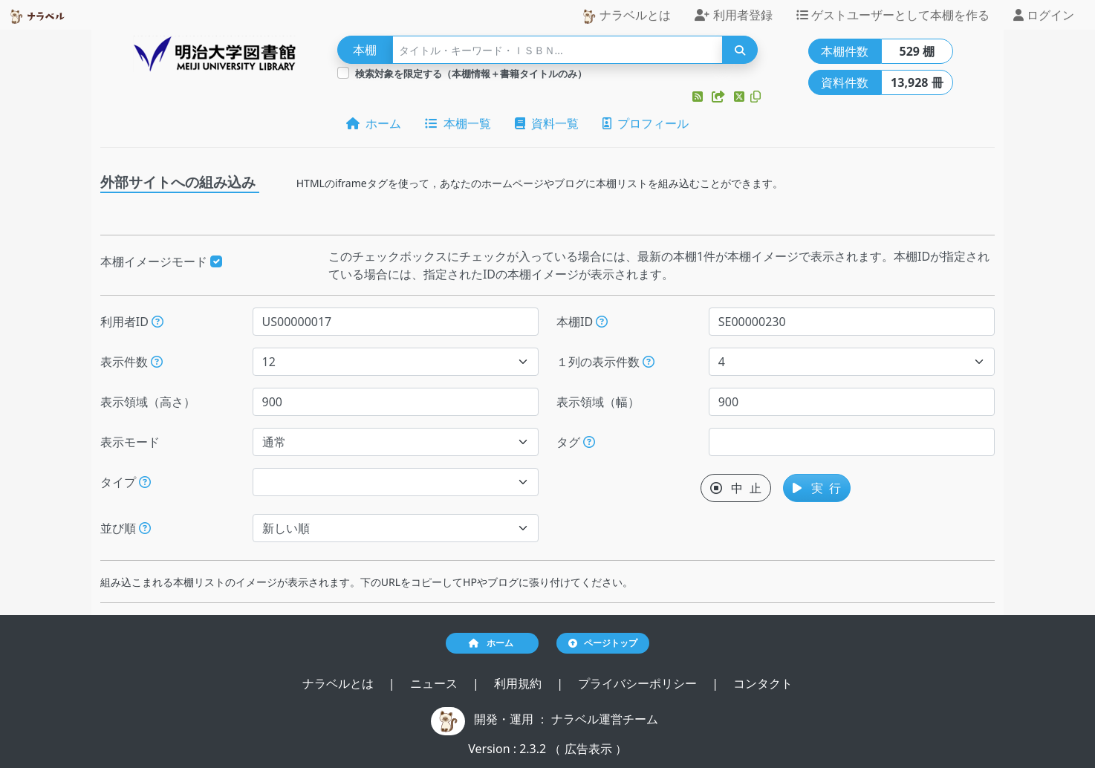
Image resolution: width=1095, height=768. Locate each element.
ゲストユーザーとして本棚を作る (893, 15)
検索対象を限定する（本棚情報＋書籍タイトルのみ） (471, 73)
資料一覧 (547, 123)
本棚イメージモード (161, 261)
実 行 (817, 488)
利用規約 (519, 683)
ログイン (1043, 15)
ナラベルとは (626, 15)
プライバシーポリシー (639, 683)
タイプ (125, 482)
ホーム (373, 123)
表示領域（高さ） (147, 402)
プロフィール (645, 123)
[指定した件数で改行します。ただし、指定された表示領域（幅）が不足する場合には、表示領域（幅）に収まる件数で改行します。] (648, 362)
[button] (699, 96)
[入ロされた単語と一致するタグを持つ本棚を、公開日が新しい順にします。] (589, 442)
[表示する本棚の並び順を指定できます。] (145, 528)
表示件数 (131, 362)
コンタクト (763, 683)
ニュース (435, 683)
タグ (575, 442)
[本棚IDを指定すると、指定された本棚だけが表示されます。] (602, 322)
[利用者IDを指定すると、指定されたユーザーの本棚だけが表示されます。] (157, 321)
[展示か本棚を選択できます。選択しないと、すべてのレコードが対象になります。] (145, 482)
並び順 (125, 528)
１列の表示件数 (605, 362)
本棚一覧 (457, 123)
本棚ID (582, 321)
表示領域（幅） (598, 402)
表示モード (130, 442)
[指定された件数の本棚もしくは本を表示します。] (157, 362)
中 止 (735, 488)
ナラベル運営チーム (604, 719)
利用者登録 (733, 15)
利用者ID (131, 321)
